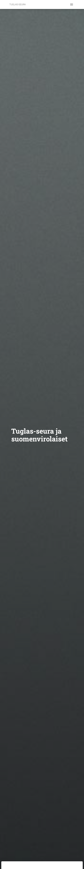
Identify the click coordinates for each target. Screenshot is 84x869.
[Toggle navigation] (72, 4)
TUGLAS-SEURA (17, 4)
